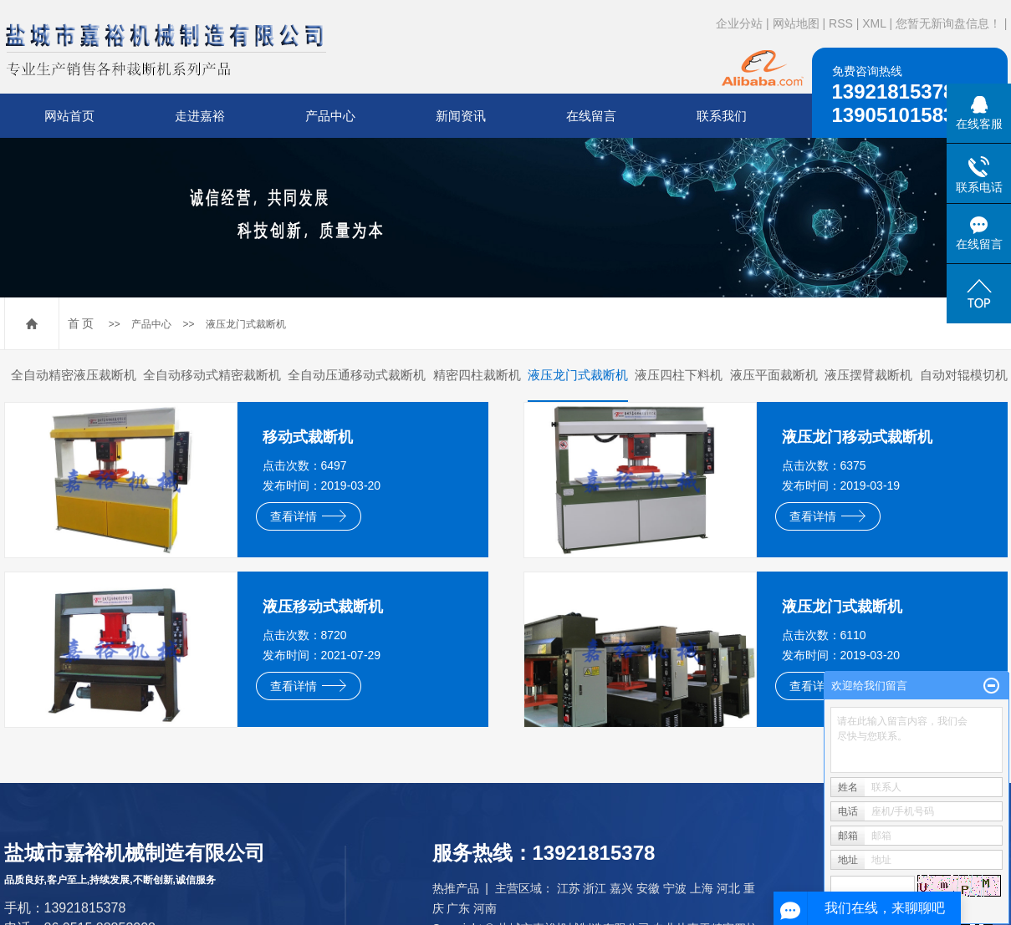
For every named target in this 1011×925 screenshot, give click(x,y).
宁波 (675, 888)
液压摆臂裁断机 (868, 375)
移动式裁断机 (308, 437)
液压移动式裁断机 (323, 606)
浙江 (594, 888)
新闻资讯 (461, 116)
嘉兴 (621, 888)
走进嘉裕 (200, 116)
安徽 (648, 888)
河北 (728, 888)
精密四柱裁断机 (477, 375)
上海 (701, 888)
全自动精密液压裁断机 (73, 375)
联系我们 (722, 116)
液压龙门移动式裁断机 (857, 437)
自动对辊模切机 (964, 375)
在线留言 (591, 116)
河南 (485, 908)
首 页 (81, 323)
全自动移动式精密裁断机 (212, 375)
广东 (458, 908)
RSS (841, 23)
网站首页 (69, 116)
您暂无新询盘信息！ (948, 23)
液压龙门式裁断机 (246, 324)
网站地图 (796, 23)
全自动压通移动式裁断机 (357, 375)
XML (874, 23)
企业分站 (739, 23)
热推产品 (455, 888)
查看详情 (308, 516)
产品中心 (330, 116)
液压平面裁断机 (774, 375)
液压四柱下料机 (679, 375)
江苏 (568, 888)
